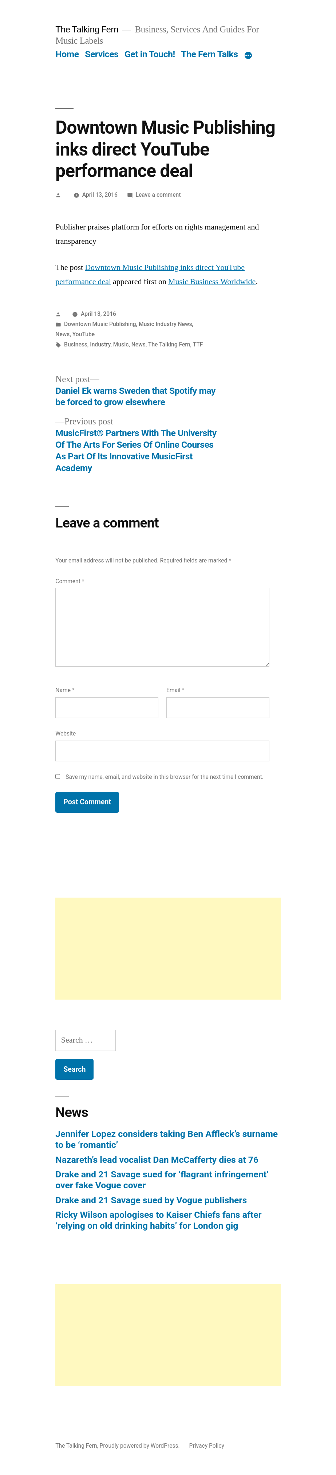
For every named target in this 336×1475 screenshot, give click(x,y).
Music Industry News (165, 324)
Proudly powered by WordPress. (140, 1445)
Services (101, 54)
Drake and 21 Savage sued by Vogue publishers (151, 1200)
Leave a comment (158, 194)
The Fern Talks (209, 54)
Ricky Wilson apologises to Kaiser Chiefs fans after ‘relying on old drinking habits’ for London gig (158, 1220)
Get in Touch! (149, 54)
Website (65, 733)
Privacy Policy (206, 1445)
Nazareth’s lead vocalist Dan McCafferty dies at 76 (156, 1159)
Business (75, 344)
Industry (100, 344)
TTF (198, 344)
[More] (248, 55)
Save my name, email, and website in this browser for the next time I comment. (165, 776)
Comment (69, 581)
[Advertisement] (167, 949)
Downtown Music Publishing (100, 324)
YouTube (83, 334)
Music (121, 344)
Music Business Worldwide (212, 281)
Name (64, 690)
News (62, 334)
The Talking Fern (86, 29)
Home (67, 54)
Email (175, 690)
